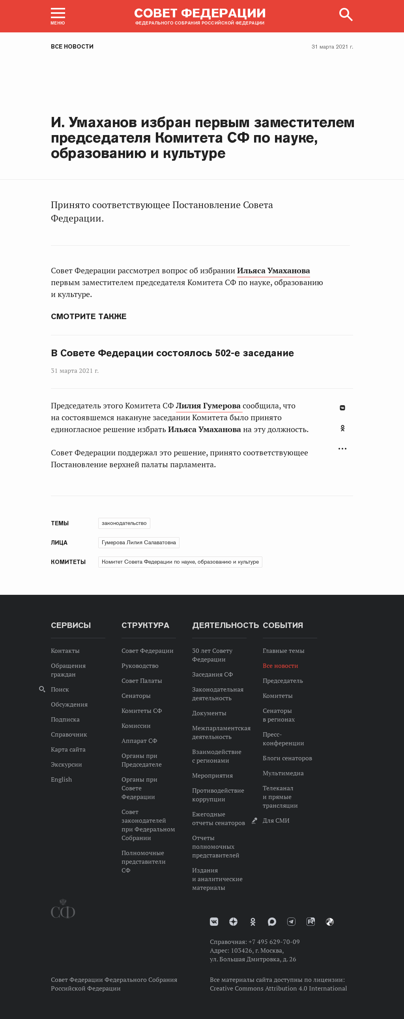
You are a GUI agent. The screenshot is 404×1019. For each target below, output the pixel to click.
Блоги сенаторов (287, 758)
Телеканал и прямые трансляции (280, 796)
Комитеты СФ (142, 710)
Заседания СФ (212, 674)
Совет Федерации (148, 650)
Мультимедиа (283, 773)
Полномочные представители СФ (144, 861)
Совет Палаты (142, 680)
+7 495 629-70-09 (274, 942)
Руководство (140, 665)
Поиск (60, 689)
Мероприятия (212, 775)
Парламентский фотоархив (330, 922)
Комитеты (278, 695)
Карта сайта (68, 749)
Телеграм (291, 921)
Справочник (69, 734)
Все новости (72, 46)
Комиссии (136, 725)
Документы (209, 713)
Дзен (233, 921)
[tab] (342, 432)
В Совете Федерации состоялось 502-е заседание (172, 353)
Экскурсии (66, 764)
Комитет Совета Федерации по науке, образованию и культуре (180, 561)
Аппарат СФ (139, 741)
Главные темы (284, 650)
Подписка (65, 719)
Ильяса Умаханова (273, 270)
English (61, 779)
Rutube (311, 921)
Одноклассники (342, 428)
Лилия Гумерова (209, 405)
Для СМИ (276, 820)
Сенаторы (136, 695)
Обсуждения (69, 704)
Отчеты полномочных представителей (215, 846)
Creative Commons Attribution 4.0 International (278, 988)
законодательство (124, 522)
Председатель (283, 680)
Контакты (65, 650)
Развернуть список (342, 449)
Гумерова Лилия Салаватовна (139, 542)
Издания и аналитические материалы (217, 878)
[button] (58, 16)
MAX (272, 921)
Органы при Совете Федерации (139, 788)
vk (214, 921)
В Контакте (342, 407)
